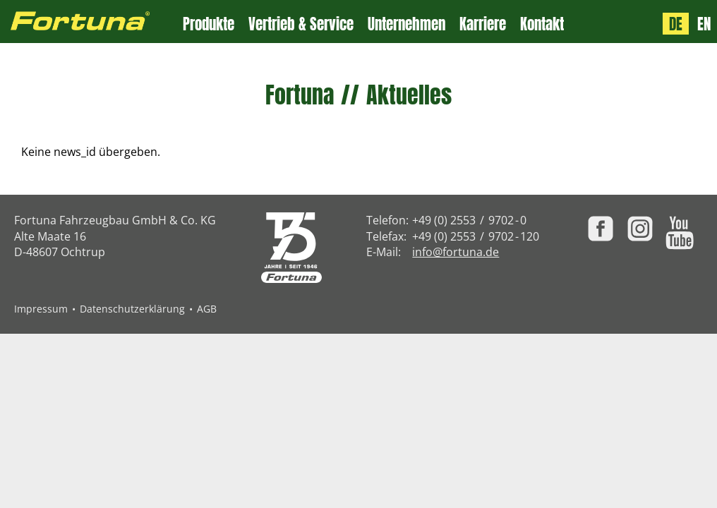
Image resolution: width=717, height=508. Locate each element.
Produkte (208, 24)
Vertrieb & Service (301, 24)
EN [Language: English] (704, 24)
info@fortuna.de (455, 252)
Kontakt (542, 24)
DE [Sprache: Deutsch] (675, 24)
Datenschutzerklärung (132, 308)
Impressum (41, 308)
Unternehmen (406, 24)
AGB (207, 308)
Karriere (482, 24)
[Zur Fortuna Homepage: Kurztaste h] (91, 21)
